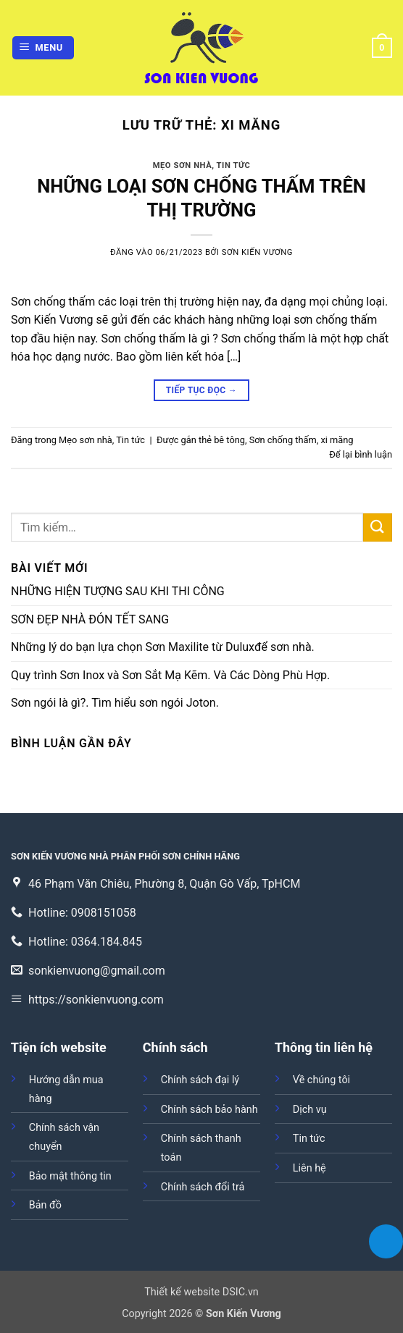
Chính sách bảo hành (209, 1109)
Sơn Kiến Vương (257, 252)
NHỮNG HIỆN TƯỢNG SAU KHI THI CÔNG (118, 591)
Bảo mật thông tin (70, 1176)
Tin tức (234, 165)
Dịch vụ (310, 1109)
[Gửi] (377, 527)
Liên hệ (309, 1168)
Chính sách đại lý (200, 1080)
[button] (43, 48)
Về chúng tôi (321, 1080)
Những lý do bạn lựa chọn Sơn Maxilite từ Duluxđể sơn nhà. (163, 647)
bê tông (229, 439)
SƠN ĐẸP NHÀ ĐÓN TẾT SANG (90, 619)
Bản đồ (45, 1205)
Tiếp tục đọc (201, 391)
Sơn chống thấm (283, 439)
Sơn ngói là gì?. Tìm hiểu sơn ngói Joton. (115, 703)
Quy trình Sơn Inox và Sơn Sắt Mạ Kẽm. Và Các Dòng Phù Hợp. (170, 675)
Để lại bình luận (360, 454)
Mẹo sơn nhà (182, 165)
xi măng (336, 439)
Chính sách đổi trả (203, 1187)
